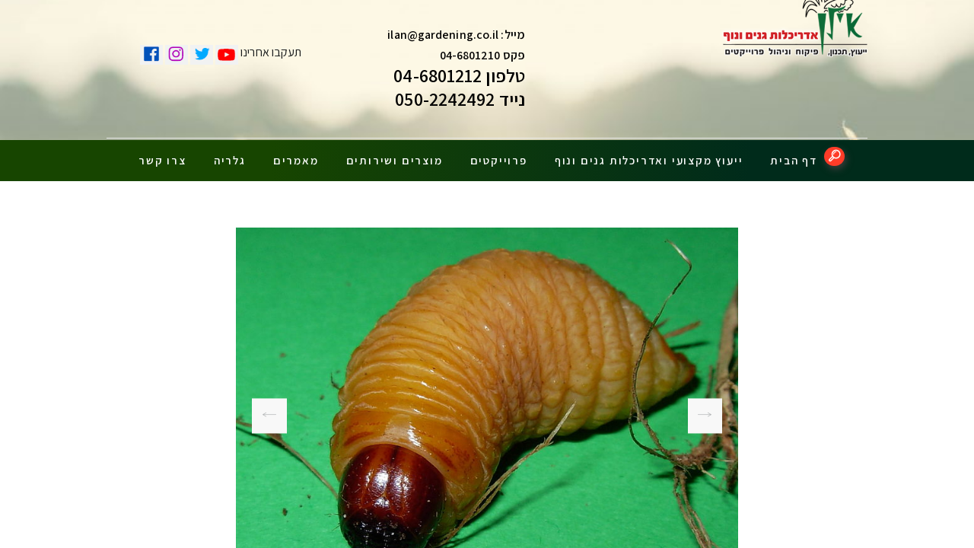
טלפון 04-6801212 (459, 79)
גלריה (230, 154)
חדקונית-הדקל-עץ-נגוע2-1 (269, 409)
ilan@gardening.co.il (442, 38)
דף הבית (793, 154)
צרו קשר (162, 154)
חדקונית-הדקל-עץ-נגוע (710, 410)
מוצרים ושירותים (394, 154)
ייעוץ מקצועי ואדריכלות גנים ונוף (649, 154)
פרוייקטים (498, 154)
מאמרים (296, 154)
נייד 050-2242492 (460, 103)
